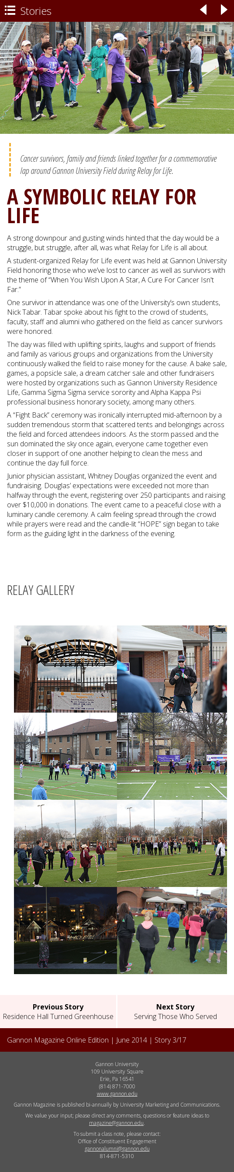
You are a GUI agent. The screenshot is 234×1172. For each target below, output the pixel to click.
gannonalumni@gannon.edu (117, 1148)
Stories (28, 10)
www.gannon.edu (117, 1093)
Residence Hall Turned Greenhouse (58, 1011)
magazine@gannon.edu (116, 1123)
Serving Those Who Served (175, 1011)
